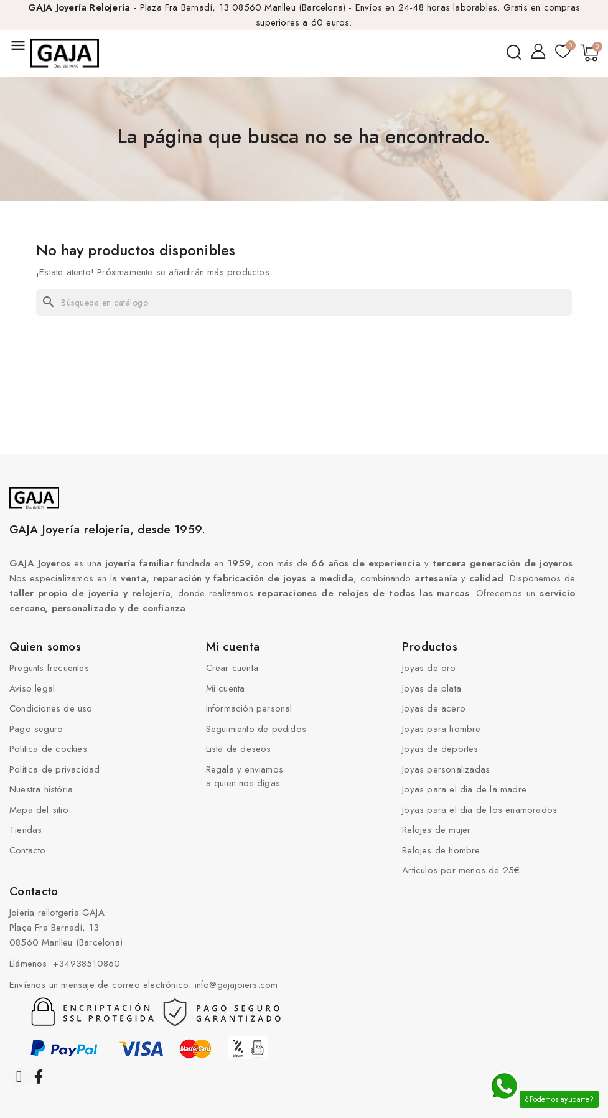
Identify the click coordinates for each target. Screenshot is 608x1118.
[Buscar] (304, 302)
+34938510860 (86, 963)
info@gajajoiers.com (236, 985)
